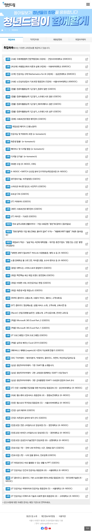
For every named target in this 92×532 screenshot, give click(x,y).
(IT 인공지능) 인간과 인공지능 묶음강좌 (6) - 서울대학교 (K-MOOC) (37, 470)
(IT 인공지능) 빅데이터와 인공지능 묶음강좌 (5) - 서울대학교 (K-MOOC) (39, 488)
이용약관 (62, 516)
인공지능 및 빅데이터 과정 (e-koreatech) (26, 134)
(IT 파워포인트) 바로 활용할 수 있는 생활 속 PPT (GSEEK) (32, 463)
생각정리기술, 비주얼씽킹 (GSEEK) (23, 179)
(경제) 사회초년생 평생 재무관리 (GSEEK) (26, 119)
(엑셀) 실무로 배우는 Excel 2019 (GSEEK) (26, 343)
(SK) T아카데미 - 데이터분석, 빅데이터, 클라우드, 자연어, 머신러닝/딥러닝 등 (40, 358)
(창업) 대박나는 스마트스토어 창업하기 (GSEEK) (29, 268)
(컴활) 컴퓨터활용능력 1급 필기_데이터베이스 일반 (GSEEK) (33, 104)
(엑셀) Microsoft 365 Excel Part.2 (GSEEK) (28, 320)
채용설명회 (57, 39)
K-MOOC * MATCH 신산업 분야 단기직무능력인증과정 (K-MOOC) (36, 171)
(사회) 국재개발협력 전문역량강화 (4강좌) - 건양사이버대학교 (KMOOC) (39, 59)
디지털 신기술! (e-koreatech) (21, 156)
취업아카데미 (80, 39)
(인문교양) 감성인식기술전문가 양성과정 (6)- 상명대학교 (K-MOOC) (37, 440)
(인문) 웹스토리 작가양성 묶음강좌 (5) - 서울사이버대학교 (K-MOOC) (38, 403)
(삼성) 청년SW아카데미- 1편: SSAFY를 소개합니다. (30, 365)
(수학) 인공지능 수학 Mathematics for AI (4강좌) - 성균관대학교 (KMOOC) (41, 74)
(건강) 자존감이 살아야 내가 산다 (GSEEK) (26, 418)
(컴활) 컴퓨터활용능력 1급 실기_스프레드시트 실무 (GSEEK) (33, 111)
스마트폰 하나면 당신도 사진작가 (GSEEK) (26, 186)
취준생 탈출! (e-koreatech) (20, 141)
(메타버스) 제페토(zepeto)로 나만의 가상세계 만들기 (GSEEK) (35, 350)
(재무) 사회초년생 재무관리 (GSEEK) (24, 209)
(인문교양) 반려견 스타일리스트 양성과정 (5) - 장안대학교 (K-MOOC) (38, 433)
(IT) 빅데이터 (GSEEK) (18, 201)
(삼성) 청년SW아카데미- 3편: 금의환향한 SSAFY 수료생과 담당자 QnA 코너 (40, 380)
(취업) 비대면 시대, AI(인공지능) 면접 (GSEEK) (28, 283)
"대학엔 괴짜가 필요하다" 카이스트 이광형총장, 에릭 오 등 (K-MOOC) (37, 253)
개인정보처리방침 (48, 516)
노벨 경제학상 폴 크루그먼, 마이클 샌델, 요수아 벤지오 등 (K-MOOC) (37, 260)
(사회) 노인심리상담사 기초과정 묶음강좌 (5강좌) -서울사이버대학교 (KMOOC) (41, 82)
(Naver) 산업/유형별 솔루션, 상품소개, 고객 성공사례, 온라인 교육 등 (37, 313)
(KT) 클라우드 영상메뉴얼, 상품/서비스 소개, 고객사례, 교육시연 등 (36, 305)
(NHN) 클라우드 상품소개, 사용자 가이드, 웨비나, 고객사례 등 (34, 298)
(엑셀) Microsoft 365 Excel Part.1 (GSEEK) (28, 328)
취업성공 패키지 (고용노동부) (21, 126)
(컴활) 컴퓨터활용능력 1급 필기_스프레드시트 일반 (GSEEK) (33, 96)
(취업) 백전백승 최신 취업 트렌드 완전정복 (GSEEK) (30, 275)
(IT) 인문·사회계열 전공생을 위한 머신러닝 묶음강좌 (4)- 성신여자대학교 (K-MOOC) (44, 388)
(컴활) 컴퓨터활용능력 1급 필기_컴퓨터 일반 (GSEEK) (31, 89)
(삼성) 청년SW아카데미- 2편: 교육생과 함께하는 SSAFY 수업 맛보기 (37, 373)
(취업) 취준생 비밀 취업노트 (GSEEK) (24, 290)
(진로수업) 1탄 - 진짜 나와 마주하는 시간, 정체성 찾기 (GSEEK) (35, 448)
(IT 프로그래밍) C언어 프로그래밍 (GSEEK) (26, 335)
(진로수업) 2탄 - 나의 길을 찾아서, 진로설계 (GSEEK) (31, 455)
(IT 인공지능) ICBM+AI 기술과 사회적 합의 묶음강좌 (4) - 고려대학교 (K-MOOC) (42, 496)
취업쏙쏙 (15, 30)
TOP (87, 528)
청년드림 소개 (31, 516)
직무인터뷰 (34, 39)
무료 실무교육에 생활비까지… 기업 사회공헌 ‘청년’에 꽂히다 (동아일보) (38, 224)
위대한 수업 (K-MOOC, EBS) (21, 164)
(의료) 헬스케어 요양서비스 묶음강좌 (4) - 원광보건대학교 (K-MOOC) (38, 395)
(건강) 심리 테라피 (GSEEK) (20, 410)
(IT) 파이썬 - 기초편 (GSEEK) (21, 216)
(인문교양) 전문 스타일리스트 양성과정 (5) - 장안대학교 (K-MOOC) (37, 425)
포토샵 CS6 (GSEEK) (17, 194)
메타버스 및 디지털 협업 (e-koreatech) (25, 149)
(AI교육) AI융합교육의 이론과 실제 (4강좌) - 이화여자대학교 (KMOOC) (38, 66)
